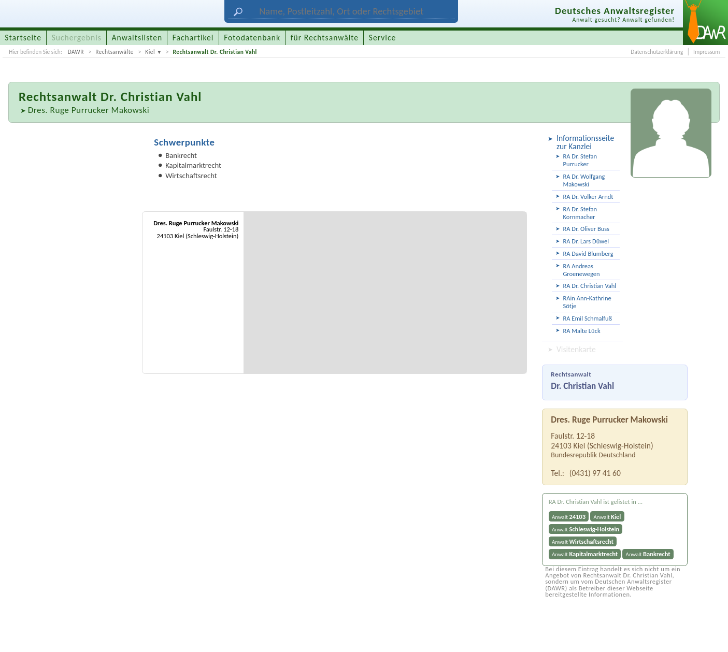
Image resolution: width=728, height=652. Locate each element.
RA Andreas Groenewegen (581, 270)
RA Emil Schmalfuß (587, 318)
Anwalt (569, 516)
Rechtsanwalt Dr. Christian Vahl (214, 51)
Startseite (23, 37)
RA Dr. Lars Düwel (586, 241)
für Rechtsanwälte (325, 37)
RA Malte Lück (581, 331)
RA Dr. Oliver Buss (586, 229)
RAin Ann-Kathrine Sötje (587, 302)
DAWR (76, 51)
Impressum (706, 51)
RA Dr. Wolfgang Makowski (584, 180)
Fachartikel (193, 37)
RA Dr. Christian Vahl (589, 285)
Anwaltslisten (137, 37)
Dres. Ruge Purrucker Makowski (88, 110)
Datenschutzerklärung (657, 51)
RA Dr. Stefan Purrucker (579, 160)
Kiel (150, 51)
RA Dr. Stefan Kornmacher (579, 213)
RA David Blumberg (588, 253)
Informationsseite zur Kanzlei (585, 142)
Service (382, 37)
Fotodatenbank (252, 37)
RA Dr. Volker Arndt (588, 196)
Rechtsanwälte (114, 51)
